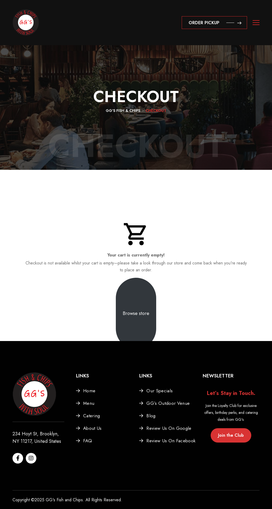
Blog (150, 416)
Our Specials (159, 391)
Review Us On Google (168, 428)
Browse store (136, 313)
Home (89, 391)
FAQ (87, 441)
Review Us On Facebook (171, 441)
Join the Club (231, 435)
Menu (88, 403)
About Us (92, 428)
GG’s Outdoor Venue (168, 403)
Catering (91, 416)
